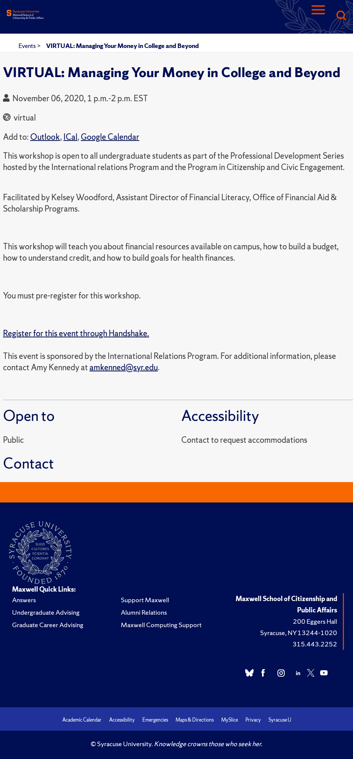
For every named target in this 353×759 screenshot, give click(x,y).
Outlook (45, 136)
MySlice (229, 720)
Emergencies (155, 720)
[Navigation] (318, 16)
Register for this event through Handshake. (76, 333)
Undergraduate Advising (46, 612)
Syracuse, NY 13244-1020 (298, 632)
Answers (24, 599)
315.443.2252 (315, 644)
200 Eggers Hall (315, 621)
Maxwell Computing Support (161, 624)
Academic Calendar (82, 720)
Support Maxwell (145, 599)
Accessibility (122, 720)
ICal (70, 136)
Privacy (253, 720)
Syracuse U (279, 720)
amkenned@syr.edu (123, 367)
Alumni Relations (144, 612)
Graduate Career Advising (47, 624)
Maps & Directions (195, 720)
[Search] (341, 16)
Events (27, 46)
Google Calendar (110, 136)
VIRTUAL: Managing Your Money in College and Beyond (122, 46)
